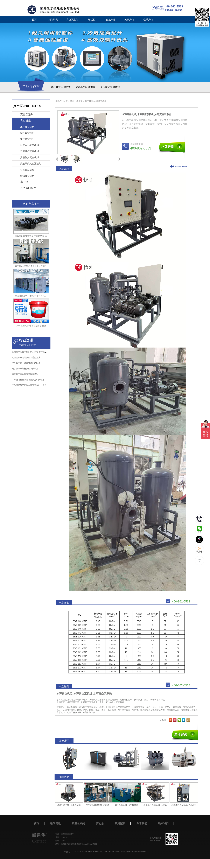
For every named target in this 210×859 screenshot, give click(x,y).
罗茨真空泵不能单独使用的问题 (26, 363)
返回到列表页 (179, 166)
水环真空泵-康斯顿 (61, 87)
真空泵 (79, 101)
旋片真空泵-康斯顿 (85, 87)
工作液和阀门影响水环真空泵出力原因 (29, 385)
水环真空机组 (100, 101)
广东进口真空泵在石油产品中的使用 (28, 380)
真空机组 (89, 101)
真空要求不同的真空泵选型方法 (26, 357)
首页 (34, 19)
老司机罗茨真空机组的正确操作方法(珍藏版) (32, 352)
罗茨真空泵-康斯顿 (110, 87)
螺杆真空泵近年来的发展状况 (25, 374)
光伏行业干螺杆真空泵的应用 (25, 369)
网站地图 (124, 852)
